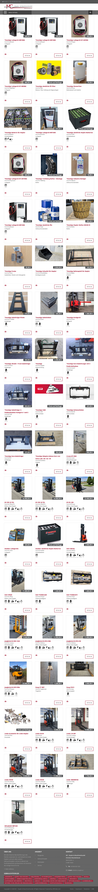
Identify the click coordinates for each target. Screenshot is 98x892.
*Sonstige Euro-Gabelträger (14, 456)
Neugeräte (41, 855)
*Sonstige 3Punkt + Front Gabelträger (17, 364)
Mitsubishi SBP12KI (11, 826)
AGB (93, 889)
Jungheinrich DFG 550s (12, 687)
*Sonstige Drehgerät (74, 317)
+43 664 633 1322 (15, 1)
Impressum (78, 889)
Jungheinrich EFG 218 (74, 641)
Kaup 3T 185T (40, 687)
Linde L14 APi (71, 733)
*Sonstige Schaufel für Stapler (46, 271)
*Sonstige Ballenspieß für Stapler (78, 271)
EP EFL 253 (70, 502)
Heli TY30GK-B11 (72, 595)
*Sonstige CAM (41, 410)
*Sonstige (39, 364)
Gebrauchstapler (42, 859)
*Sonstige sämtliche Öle (44, 225)
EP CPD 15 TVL (9, 502)
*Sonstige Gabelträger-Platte (15, 317)
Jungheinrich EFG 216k (43, 641)
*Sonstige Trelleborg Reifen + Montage (49, 179)
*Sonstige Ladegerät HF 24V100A (16, 179)
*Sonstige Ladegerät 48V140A (46, 40)
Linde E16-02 (9, 780)
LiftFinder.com (56, 889)
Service (40, 865)
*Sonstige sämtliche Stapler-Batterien (80, 132)
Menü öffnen (13, 12)
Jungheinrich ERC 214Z (12, 641)
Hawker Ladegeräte (11, 549)
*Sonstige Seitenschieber (75, 410)
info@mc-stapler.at (78, 870)
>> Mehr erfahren (9, 869)
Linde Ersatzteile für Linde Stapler (16, 733)
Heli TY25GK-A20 (41, 595)
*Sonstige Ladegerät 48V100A (15, 40)
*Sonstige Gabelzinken (43, 317)
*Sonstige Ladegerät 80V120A (46, 132)
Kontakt (5, 1)
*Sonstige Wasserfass (74, 86)
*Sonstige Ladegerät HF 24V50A (77, 40)
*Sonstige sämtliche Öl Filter (46, 86)
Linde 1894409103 (72, 780)
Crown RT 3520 (71, 456)
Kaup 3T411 (70, 687)
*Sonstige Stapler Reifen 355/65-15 (78, 225)
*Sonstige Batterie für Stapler (15, 132)
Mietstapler (41, 862)
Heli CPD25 (8, 595)
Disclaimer (87, 889)
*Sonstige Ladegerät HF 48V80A (15, 86)
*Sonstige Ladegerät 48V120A (15, 225)
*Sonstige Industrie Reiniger (76, 179)
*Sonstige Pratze (10, 271)
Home (72, 889)
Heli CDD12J (71, 549)
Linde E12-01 (40, 733)
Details (27, 55)
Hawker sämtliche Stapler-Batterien (48, 549)
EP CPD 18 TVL (40, 502)
